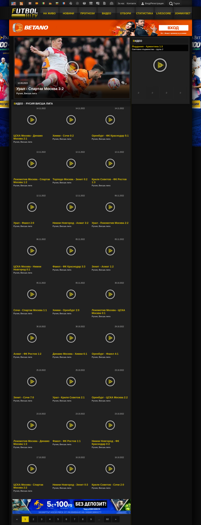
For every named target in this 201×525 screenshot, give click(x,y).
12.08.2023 (23, 83)
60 (107, 519)
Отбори (125, 13)
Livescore (163, 13)
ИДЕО (137, 40)
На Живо (49, 13)
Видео (106, 13)
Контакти (131, 3)
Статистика (144, 13)
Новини (68, 13)
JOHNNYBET (182, 13)
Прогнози (87, 13)
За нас (121, 3)
